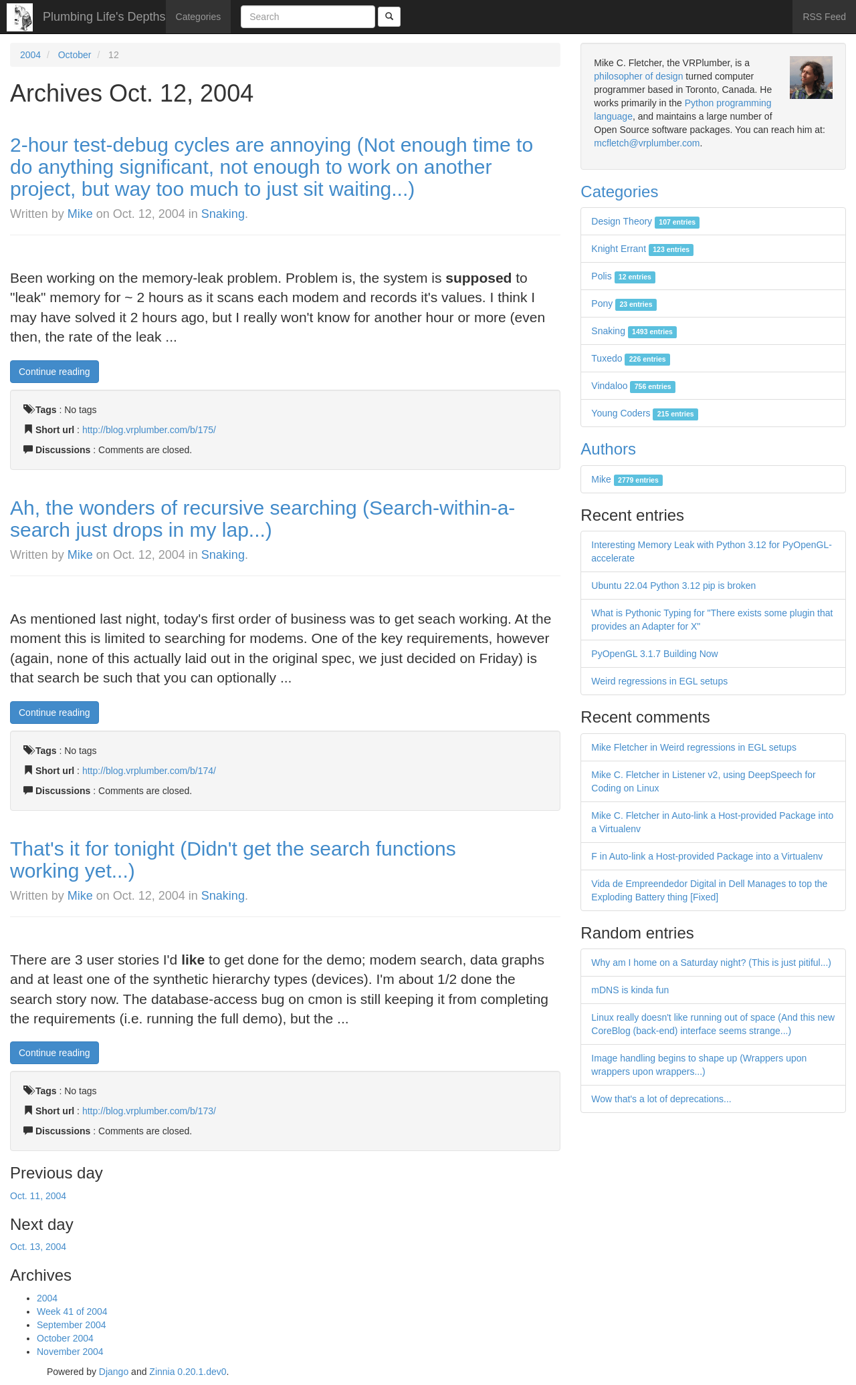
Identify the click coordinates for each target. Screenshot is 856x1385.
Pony (623, 303)
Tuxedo (630, 358)
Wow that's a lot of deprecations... (661, 1099)
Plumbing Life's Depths (104, 16)
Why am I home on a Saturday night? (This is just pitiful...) (711, 962)
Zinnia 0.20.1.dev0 (187, 1371)
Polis (623, 276)
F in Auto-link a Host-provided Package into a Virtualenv (707, 856)
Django (113, 1371)
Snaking (223, 214)
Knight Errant (642, 248)
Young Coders (644, 413)
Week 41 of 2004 (72, 1311)
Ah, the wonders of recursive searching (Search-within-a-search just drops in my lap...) (262, 519)
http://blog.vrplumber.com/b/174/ (149, 770)
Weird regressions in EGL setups (659, 681)
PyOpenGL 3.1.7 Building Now (654, 653)
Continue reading (54, 371)
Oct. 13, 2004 (38, 1246)
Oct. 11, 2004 (38, 1195)
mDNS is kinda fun (630, 990)
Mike (80, 214)
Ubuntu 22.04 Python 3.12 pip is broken (673, 585)
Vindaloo (633, 385)
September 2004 (71, 1324)
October (75, 54)
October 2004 (65, 1338)
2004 (30, 54)
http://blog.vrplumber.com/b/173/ (149, 1111)
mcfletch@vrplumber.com (647, 143)
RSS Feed (824, 16)
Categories (198, 16)
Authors (608, 449)
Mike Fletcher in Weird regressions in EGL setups (693, 747)
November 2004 (70, 1351)
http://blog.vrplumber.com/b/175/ (149, 429)
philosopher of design (638, 76)
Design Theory (645, 221)
